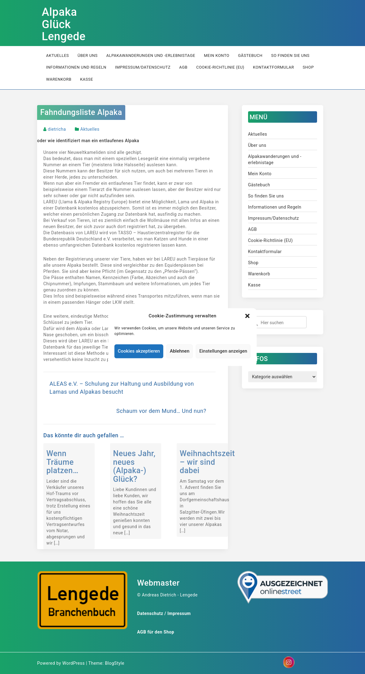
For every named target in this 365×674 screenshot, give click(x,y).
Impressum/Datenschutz (142, 67)
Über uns (88, 55)
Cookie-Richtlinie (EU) (220, 67)
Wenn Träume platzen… (62, 462)
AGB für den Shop (155, 631)
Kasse (86, 79)
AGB (183, 67)
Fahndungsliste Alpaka (81, 112)
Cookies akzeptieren (139, 351)
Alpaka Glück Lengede (64, 24)
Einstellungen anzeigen (223, 351)
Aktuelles (57, 55)
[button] (247, 316)
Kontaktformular (273, 67)
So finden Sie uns (290, 55)
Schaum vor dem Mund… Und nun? (161, 411)
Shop (308, 67)
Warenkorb (58, 79)
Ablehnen (179, 351)
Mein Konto (216, 55)
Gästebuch (250, 55)
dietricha (57, 129)
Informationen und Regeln (76, 67)
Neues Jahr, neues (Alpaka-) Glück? (134, 466)
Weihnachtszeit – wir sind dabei (207, 462)
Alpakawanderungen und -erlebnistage (150, 55)
